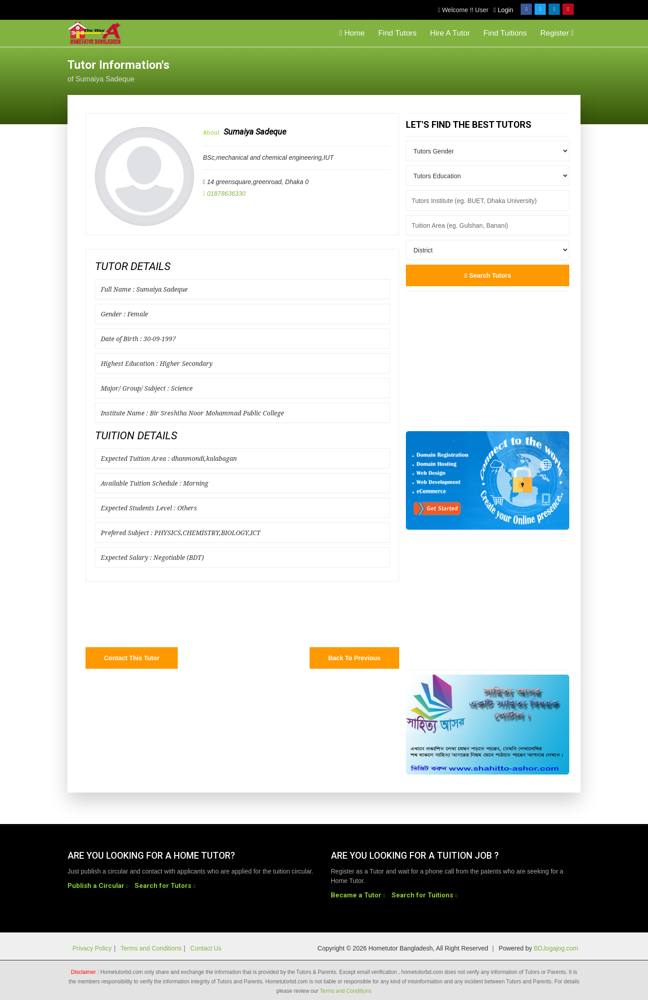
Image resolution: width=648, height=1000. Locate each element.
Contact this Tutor (131, 658)
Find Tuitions (504, 33)
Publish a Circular (96, 886)
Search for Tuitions (422, 895)
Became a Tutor (356, 895)
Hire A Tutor (450, 33)
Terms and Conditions (151, 948)
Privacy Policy (92, 948)
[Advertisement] (508, 70)
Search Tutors (487, 275)
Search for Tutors (163, 886)
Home (351, 33)
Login (503, 10)
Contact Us (205, 948)
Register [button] (557, 33)
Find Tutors (397, 33)
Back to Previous (354, 658)
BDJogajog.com (556, 948)
